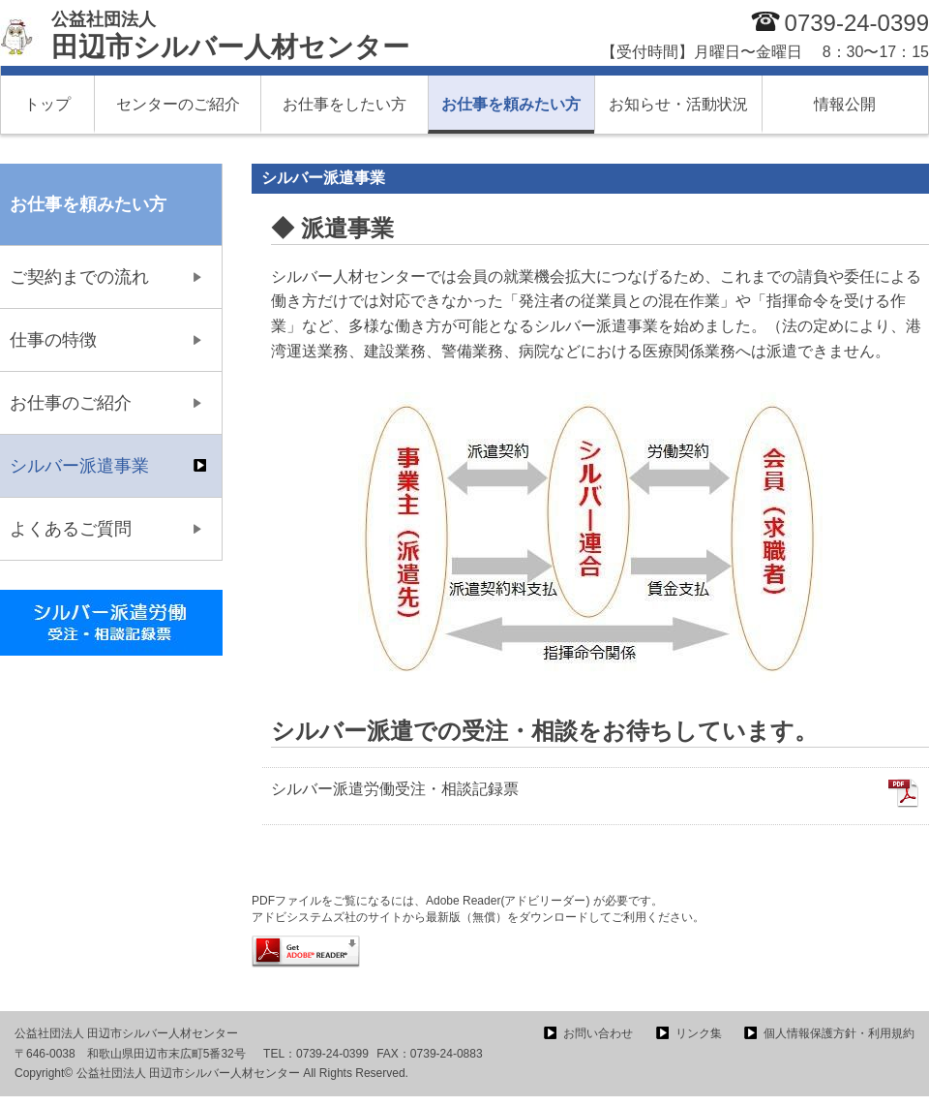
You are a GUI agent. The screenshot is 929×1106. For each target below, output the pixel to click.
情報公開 (845, 104)
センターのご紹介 (178, 104)
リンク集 (698, 1033)
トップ (47, 104)
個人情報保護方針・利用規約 (839, 1033)
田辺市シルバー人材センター (230, 36)
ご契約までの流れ (79, 277)
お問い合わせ (598, 1033)
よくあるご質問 (71, 528)
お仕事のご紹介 (71, 403)
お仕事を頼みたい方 (511, 104)
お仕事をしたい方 (344, 104)
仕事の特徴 (53, 340)
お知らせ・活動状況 (678, 104)
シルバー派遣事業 (79, 466)
